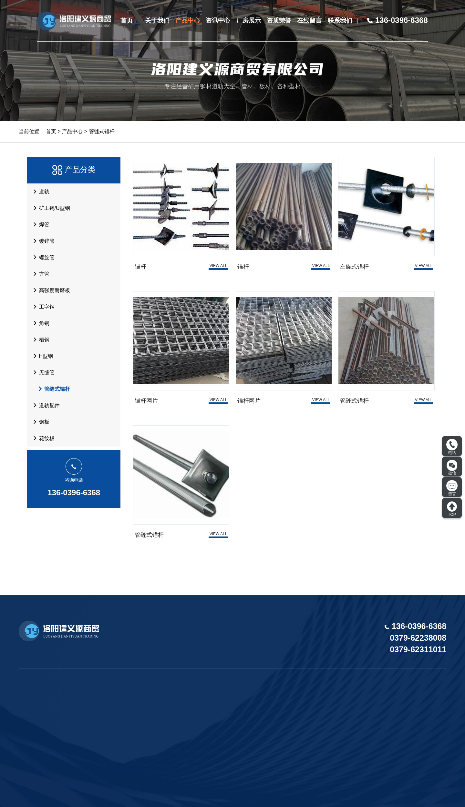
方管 (39, 274)
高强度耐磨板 (50, 290)
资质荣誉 (279, 20)
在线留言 (309, 20)
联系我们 (340, 20)
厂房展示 (248, 20)
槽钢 (39, 339)
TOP (452, 509)
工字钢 (42, 307)
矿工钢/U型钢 (50, 208)
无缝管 (42, 372)
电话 (452, 447)
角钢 (39, 323)
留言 (452, 488)
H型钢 (41, 356)
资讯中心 (218, 20)
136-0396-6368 (73, 492)
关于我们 (157, 20)
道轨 (39, 191)
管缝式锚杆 (102, 131)
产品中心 (187, 20)
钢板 (39, 422)
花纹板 (42, 438)
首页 (126, 20)
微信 (452, 467)
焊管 (39, 224)
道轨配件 (44, 405)
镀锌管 (42, 241)
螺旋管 (42, 257)
